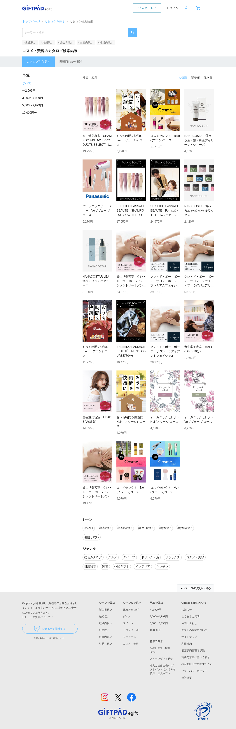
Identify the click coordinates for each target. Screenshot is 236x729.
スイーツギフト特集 (161, 658)
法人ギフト (146, 8)
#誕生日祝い (66, 42)
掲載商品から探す (71, 61)
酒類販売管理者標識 (193, 650)
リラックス (129, 636)
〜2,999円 (29, 90)
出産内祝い (105, 636)
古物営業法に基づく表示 (195, 657)
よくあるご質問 (190, 616)
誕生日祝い (105, 609)
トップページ (31, 21)
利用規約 (186, 643)
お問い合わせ (189, 623)
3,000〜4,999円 (32, 98)
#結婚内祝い (106, 42)
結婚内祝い (105, 623)
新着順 (195, 77)
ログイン (173, 8)
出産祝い (104, 630)
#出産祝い (30, 42)
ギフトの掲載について (194, 630)
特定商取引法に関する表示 (196, 664)
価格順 (208, 77)
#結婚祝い (47, 42)
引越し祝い (105, 643)
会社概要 (186, 677)
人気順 (182, 77)
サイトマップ (189, 636)
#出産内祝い (86, 42)
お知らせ (186, 609)
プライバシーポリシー (194, 670)
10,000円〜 (29, 112)
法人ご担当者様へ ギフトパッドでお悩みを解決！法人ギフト (163, 669)
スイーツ (128, 623)
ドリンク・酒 (131, 630)
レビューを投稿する (49, 629)
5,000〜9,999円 (32, 105)
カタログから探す (38, 61)
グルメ (127, 616)
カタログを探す (54, 21)
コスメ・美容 (131, 643)
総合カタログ (131, 609)
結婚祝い (104, 616)
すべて (26, 83)
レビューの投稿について (38, 617)
